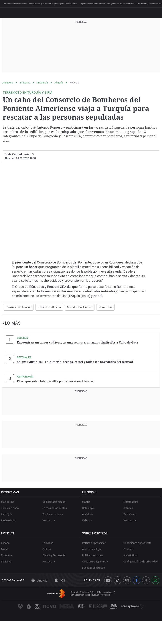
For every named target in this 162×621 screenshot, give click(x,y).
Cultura (46, 548)
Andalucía (42, 82)
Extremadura (130, 501)
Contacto (128, 548)
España (6, 542)
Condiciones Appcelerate (137, 542)
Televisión (47, 542)
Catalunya (88, 507)
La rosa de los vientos (54, 507)
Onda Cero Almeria (46, 307)
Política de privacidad (95, 542)
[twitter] (33, 154)
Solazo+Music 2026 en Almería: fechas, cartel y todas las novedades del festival (75, 362)
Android (39, 580)
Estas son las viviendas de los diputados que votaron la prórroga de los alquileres (40, 4)
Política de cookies (93, 554)
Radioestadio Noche (53, 501)
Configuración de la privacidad (140, 561)
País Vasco (129, 513)
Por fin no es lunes (52, 513)
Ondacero (7, 82)
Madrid (87, 501)
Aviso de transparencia (96, 561)
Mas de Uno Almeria (74, 307)
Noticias (74, 82)
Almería (58, 82)
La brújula (7, 513)
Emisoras (24, 82)
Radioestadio (9, 519)
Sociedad (7, 561)
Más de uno (8, 501)
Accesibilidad (130, 554)
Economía (7, 554)
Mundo (6, 548)
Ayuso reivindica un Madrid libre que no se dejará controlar (107, 4)
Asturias (128, 507)
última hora (98, 307)
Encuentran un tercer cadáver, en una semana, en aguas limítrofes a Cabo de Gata (77, 342)
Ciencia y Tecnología (53, 554)
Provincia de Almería (17, 307)
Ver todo (48, 520)
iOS (60, 580)
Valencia (87, 519)
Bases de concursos (94, 567)
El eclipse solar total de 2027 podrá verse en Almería (55, 381)
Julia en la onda (10, 507)
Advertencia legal (92, 548)
